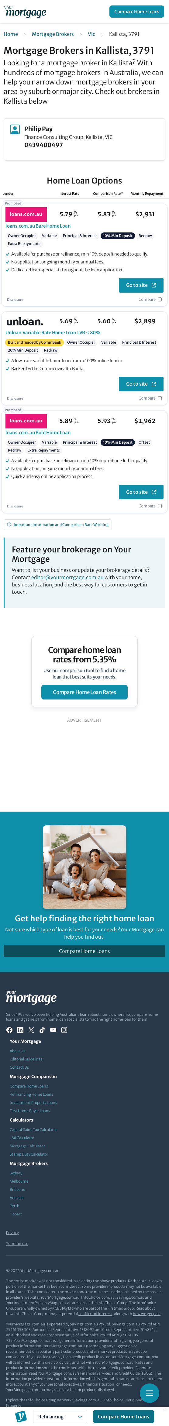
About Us (17, 1051)
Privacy (12, 1232)
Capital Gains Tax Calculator (33, 1129)
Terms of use (17, 1243)
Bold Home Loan (38, 432)
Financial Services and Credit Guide (110, 1373)
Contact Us (19, 1067)
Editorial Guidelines (26, 1059)
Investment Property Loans (33, 1102)
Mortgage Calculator (27, 1146)
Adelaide (17, 1197)
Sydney (16, 1173)
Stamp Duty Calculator (29, 1154)
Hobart (16, 1214)
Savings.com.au (88, 1400)
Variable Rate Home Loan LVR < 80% (52, 332)
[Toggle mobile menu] (149, 1393)
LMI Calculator (22, 1138)
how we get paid (146, 1313)
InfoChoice (113, 1400)
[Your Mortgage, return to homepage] (26, 11)
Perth (14, 1206)
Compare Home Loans (136, 12)
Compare (147, 299)
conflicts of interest (95, 1313)
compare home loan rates (84, 692)
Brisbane (17, 1189)
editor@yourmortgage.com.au (67, 577)
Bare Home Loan (38, 226)
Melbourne (19, 1181)
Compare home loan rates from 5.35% (84, 654)
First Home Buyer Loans (30, 1110)
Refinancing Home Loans (31, 1094)
